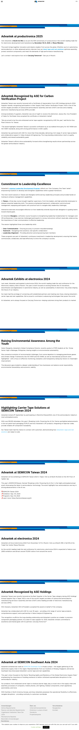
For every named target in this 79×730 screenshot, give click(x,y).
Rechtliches (5, 721)
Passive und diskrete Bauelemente (13, 710)
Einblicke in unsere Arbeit (38, 710)
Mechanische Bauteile (8, 716)
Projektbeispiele (35, 714)
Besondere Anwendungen (10, 719)
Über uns (33, 706)
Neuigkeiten (56, 708)
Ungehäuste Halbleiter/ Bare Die (12, 712)
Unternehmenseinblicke (38, 708)
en (76, 1)
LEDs (3, 714)
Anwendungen (6, 706)
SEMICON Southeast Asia (32, 666)
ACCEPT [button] (46, 727)
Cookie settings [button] (36, 727)
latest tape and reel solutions (53, 49)
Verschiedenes (57, 706)
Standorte (33, 712)
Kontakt (55, 710)
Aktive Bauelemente (8, 708)
